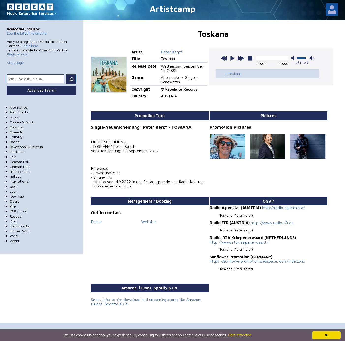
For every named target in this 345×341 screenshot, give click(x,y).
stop (250, 58)
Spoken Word (20, 231)
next (240, 58)
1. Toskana (233, 73)
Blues (14, 117)
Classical (16, 127)
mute (293, 58)
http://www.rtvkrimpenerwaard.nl (239, 242)
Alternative (18, 107)
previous (224, 58)
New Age (17, 196)
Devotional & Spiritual (27, 147)
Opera (14, 201)
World (14, 241)
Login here (30, 46)
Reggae (16, 216)
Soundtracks (20, 226)
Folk (13, 157)
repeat (299, 63)
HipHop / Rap (20, 171)
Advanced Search (41, 90)
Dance (14, 142)
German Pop (20, 166)
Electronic (17, 152)
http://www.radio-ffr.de (272, 222)
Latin (13, 191)
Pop (13, 206)
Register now (17, 54)
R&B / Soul (18, 211)
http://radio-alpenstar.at (283, 207)
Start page (15, 62)
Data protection (240, 335)
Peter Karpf (171, 52)
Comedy (16, 132)
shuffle (306, 63)
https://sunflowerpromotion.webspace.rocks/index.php (257, 261)
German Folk (20, 162)
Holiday (15, 176)
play (232, 58)
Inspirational (19, 181)
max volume (312, 58)
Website (148, 221)
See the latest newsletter (27, 33)
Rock (13, 221)
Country (16, 137)
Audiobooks (19, 112)
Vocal (14, 236)
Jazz (13, 186)
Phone (96, 221)
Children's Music (22, 122)
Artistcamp (172, 8)
